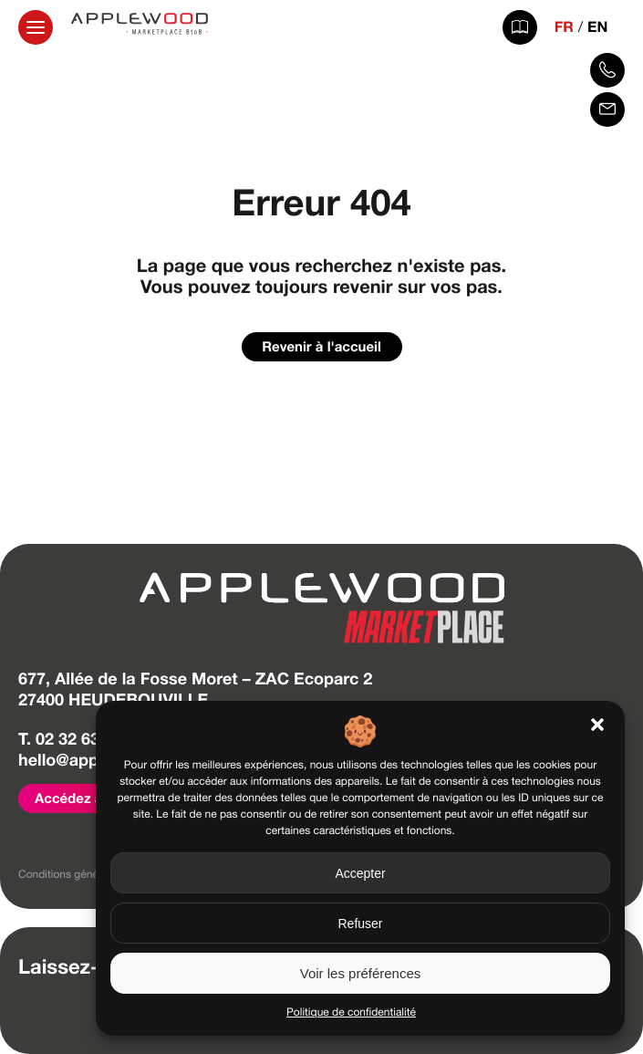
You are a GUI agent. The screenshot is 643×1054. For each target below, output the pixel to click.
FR (564, 27)
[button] (597, 724)
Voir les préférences (360, 973)
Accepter (360, 873)
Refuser (359, 923)
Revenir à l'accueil (321, 347)
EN (597, 27)
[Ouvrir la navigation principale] (35, 27)
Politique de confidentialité (351, 1012)
